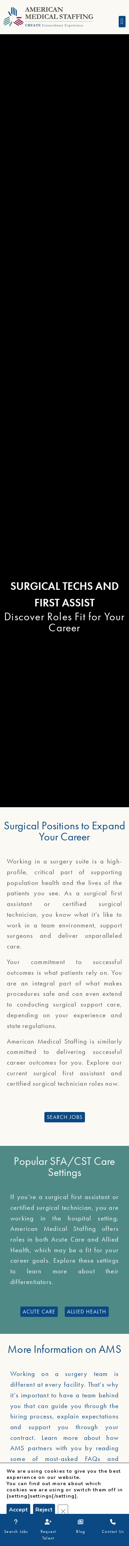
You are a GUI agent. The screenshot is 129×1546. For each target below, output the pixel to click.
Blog (80, 1531)
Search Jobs (16, 1531)
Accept (18, 1510)
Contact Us (113, 1531)
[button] (122, 21)
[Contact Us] (113, 1522)
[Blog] (80, 1522)
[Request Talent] (48, 1522)
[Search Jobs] (16, 1522)
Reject (44, 1510)
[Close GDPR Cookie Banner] (63, 1510)
